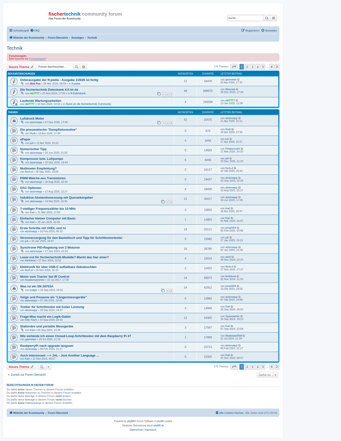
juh (32, 143)
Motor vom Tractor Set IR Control (44, 276)
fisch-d (29, 171)
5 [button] (263, 67)
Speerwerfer (232, 316)
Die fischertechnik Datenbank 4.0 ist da (49, 89)
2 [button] (247, 67)
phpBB (130, 421)
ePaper (25, 139)
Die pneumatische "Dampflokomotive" (48, 129)
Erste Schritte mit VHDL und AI (43, 228)
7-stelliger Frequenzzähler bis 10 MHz (48, 208)
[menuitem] (35, 30)
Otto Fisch (31, 319)
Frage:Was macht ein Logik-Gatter (45, 316)
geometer (230, 79)
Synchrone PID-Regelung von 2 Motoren (50, 247)
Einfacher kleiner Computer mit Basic (48, 218)
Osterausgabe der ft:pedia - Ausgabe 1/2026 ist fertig (59, 80)
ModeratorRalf (233, 335)
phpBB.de (158, 425)
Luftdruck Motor (32, 118)
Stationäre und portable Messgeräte (46, 326)
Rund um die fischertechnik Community (88, 103)
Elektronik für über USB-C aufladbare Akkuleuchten (58, 267)
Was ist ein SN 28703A (36, 286)
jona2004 (230, 227)
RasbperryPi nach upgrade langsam (46, 345)
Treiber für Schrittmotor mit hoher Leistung (52, 307)
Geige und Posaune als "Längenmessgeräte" (53, 297)
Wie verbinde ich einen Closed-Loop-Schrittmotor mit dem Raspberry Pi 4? (75, 336)
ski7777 (35, 93)
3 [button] (252, 67)
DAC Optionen (30, 188)
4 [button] (257, 67)
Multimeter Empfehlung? (38, 168)
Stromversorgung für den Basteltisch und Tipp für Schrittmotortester (71, 238)
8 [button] (272, 67)
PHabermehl (232, 148)
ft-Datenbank (78, 93)
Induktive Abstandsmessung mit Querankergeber (56, 197)
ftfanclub (230, 89)
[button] (234, 67)
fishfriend (30, 260)
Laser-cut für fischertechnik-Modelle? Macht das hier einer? (64, 257)
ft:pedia (76, 83)
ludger (33, 290)
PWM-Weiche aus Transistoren (43, 178)
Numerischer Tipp (33, 149)
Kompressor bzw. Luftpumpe (41, 158)
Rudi (33, 133)
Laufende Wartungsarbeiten (40, 100)
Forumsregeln (37, 58)
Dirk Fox (35, 83)
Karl (32, 212)
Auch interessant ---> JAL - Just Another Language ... (59, 355)
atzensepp (36, 122)
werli (228, 256)
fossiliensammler (35, 279)
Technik (15, 48)
